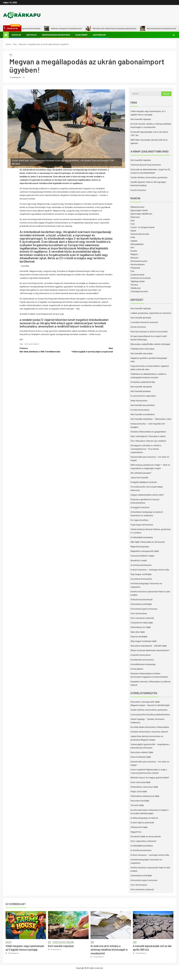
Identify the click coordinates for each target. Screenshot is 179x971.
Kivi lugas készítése (139, 520)
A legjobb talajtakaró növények (144, 482)
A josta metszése (138, 190)
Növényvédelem (138, 264)
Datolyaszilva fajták (139, 827)
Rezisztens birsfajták (140, 801)
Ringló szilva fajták (139, 791)
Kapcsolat (31, 35)
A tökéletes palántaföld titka (143, 382)
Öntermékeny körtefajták (141, 604)
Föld (132, 224)
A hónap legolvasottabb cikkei (63, 942)
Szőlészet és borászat (141, 278)
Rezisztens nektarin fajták (142, 752)
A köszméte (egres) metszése (144, 609)
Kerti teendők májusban (141, 119)
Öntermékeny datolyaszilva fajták (145, 796)
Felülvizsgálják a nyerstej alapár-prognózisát (89, 350)
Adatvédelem (99, 35)
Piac (10, 54)
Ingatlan (134, 241)
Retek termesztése (139, 400)
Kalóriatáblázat (137, 244)
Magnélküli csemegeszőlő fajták (145, 551)
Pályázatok (135, 268)
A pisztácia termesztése (141, 579)
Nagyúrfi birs (136, 832)
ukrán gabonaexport (31, 344)
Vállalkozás (136, 288)
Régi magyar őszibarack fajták (144, 641)
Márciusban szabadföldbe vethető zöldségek (150, 344)
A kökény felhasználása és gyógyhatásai (148, 432)
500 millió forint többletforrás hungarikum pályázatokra (115, 28)
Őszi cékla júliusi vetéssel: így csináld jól (148, 441)
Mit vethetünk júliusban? (141, 473)
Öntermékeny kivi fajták (141, 627)
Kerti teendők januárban (141, 391)
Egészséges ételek (139, 210)
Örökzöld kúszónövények (142, 599)
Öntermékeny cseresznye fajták (144, 787)
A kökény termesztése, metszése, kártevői (149, 732)
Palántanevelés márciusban (142, 349)
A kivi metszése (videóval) (142, 618)
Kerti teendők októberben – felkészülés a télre (151, 419)
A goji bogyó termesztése (142, 525)
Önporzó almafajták (139, 636)
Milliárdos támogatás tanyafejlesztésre (67, 28)
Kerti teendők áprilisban (141, 318)
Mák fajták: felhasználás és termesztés (148, 542)
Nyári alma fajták (138, 632)
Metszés (134, 258)
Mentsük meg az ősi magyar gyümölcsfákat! (150, 777)
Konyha (134, 251)
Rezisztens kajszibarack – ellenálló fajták (149, 646)
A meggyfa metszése (140, 507)
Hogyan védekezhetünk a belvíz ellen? (147, 495)
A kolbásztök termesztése (142, 660)
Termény (134, 285)
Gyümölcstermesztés (140, 234)
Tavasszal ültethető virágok (142, 556)
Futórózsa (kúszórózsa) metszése (146, 165)
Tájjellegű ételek (138, 281)
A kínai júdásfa (137, 669)
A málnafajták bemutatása (142, 537)
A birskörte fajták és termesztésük (146, 836)
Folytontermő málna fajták (142, 623)
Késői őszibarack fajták (141, 757)
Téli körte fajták (137, 805)
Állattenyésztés (137, 207)
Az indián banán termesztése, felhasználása (150, 727)
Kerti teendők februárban (141, 387)
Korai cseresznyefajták (141, 782)
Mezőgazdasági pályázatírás (56, 35)
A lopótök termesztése (141, 655)
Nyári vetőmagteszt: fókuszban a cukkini (148, 436)
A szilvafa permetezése (141, 565)
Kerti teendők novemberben (143, 414)
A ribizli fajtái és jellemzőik (142, 822)
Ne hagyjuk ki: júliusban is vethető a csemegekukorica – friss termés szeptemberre (146, 448)
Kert (132, 247)
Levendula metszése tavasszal (144, 322)
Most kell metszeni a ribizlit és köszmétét (149, 331)
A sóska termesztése (140, 410)
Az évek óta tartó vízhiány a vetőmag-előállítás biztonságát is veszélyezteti (109, 949)
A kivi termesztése (139, 613)
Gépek (133, 231)
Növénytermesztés (139, 261)
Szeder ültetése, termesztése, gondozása (149, 177)
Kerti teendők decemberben (143, 405)
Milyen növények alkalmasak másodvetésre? (150, 650)
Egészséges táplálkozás (141, 214)
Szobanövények (137, 275)
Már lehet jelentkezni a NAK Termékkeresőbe (43, 350)
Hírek (133, 237)
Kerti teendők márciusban (142, 353)
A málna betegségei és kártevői (144, 818)
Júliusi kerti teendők (139, 477)
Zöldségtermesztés (139, 291)
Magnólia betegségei (140, 546)
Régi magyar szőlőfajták (141, 574)
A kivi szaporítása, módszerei (143, 841)
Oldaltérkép (81, 35)
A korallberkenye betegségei (143, 664)
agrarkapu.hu (16, 77)
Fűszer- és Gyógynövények (143, 227)
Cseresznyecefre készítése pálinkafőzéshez (150, 714)
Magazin (134, 254)
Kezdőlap (16, 35)
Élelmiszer (135, 217)
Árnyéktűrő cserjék (139, 560)
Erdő (132, 220)
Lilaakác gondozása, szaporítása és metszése (151, 313)
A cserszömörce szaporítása (143, 396)
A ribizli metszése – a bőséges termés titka (150, 570)
